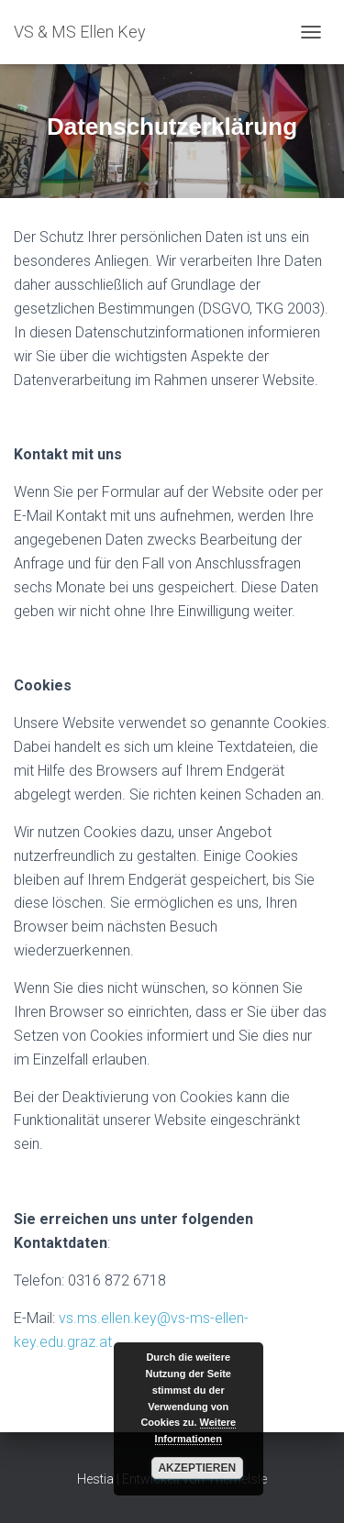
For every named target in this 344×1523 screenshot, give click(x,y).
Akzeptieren (197, 1468)
